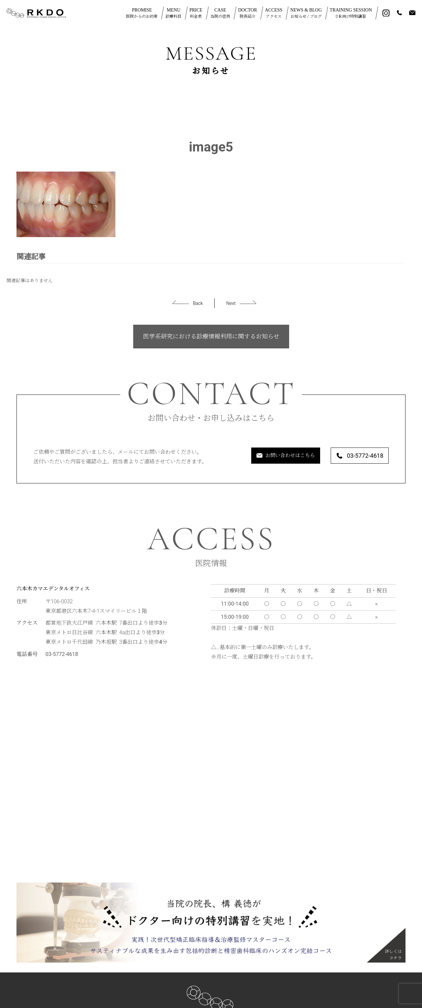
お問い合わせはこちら (266, 456)
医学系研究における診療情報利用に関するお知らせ (211, 336)
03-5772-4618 (354, 456)
